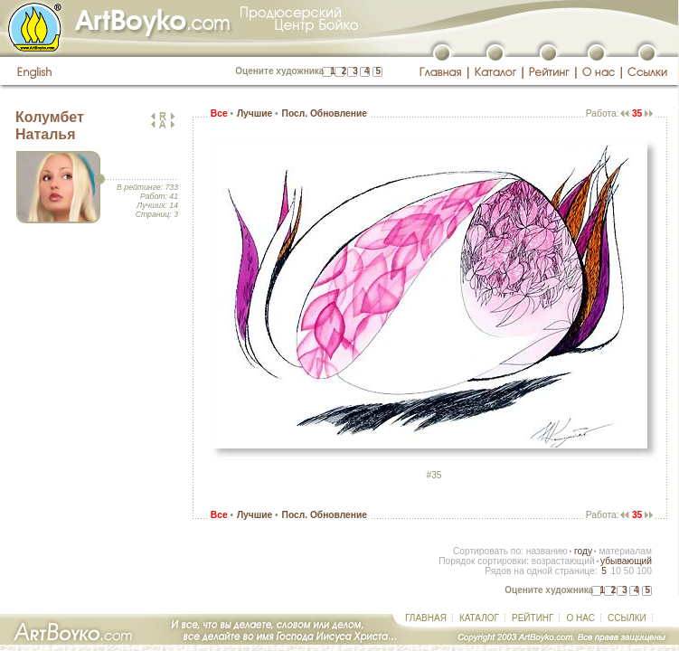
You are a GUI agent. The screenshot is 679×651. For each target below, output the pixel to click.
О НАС (580, 618)
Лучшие (254, 113)
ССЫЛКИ (627, 618)
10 (615, 571)
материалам (625, 551)
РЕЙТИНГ (532, 618)
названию (547, 551)
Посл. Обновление (324, 113)
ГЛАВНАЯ (426, 618)
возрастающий (563, 561)
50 (629, 571)
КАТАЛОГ (479, 618)
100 (644, 571)
